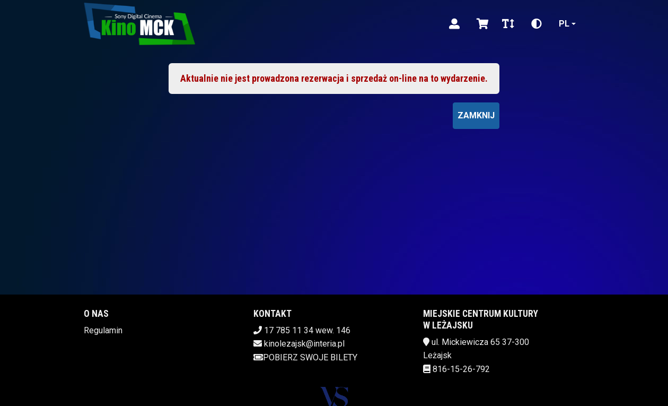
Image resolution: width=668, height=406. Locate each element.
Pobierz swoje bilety (305, 357)
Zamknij (476, 115)
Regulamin (103, 330)
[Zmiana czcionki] (508, 24)
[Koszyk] (481, 24)
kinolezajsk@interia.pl (304, 344)
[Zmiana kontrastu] (536, 24)
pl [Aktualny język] (564, 24)
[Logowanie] (454, 24)
